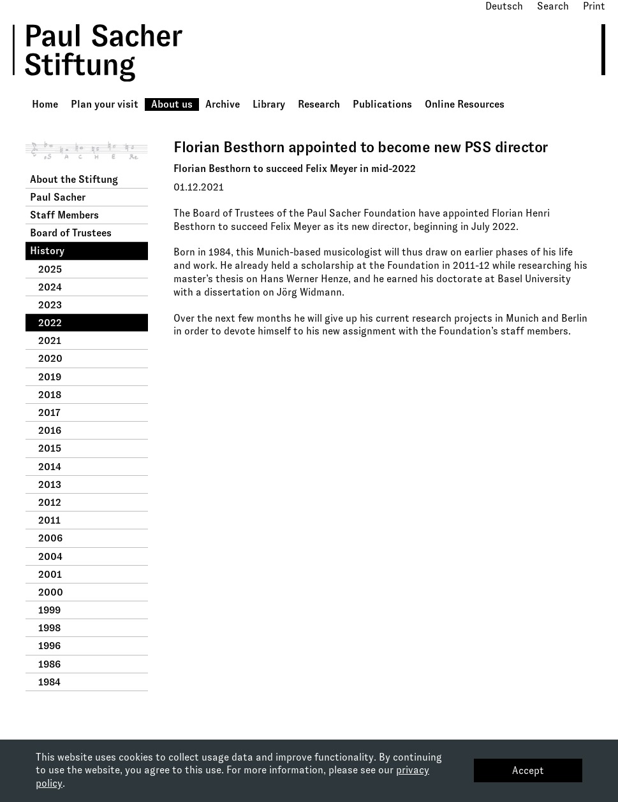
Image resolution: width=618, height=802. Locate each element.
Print (594, 6)
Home (45, 104)
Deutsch (504, 6)
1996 (49, 645)
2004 (50, 556)
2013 (49, 484)
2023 (50, 304)
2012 (49, 502)
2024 (50, 287)
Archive (222, 104)
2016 (49, 430)
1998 (49, 627)
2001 (50, 574)
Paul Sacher (57, 197)
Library (269, 104)
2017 (49, 412)
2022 (50, 322)
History (47, 250)
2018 (49, 394)
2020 (50, 358)
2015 (49, 448)
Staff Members (64, 215)
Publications (382, 104)
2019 (49, 376)
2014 (49, 466)
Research (319, 104)
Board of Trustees (71, 232)
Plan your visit (104, 104)
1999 (49, 610)
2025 (50, 269)
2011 (49, 520)
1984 (49, 682)
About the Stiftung (74, 179)
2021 (49, 340)
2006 (50, 538)
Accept (528, 770)
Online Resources (464, 104)
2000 (50, 592)
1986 (49, 664)
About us (172, 104)
